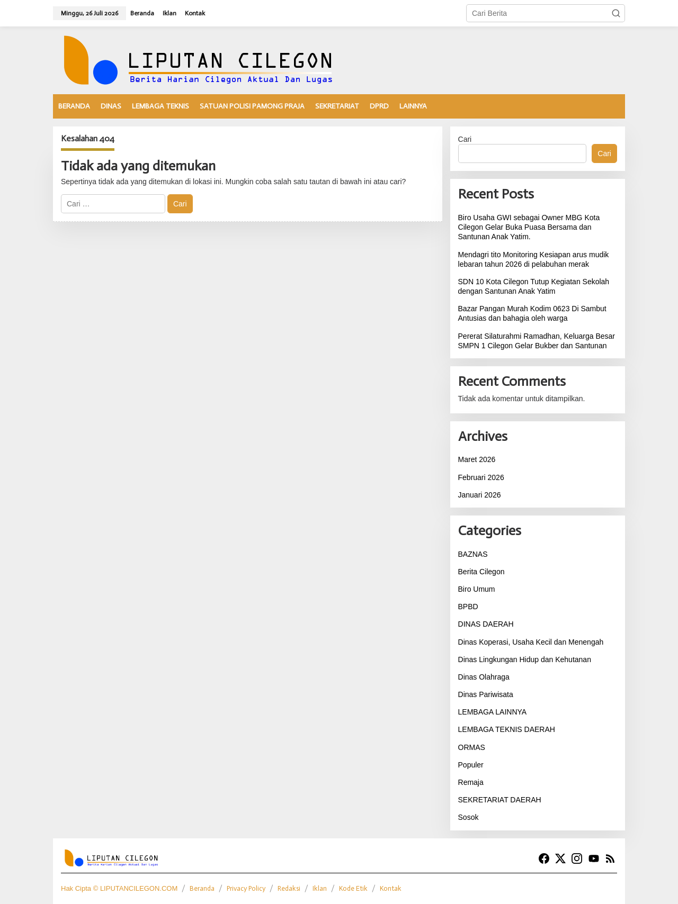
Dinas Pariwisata (485, 694)
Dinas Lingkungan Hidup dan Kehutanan (524, 659)
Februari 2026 (481, 477)
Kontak (391, 888)
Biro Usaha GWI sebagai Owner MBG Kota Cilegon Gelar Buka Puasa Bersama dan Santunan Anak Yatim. (529, 227)
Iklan (320, 888)
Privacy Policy (246, 888)
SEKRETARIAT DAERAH (499, 799)
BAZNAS (473, 554)
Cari (465, 139)
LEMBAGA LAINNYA (492, 712)
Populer (471, 765)
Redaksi (289, 888)
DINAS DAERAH (486, 624)
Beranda (202, 888)
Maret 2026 (477, 459)
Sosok (468, 817)
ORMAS (471, 747)
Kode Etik (353, 888)
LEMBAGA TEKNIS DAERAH (506, 729)
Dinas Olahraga (484, 677)
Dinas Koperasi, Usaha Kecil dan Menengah (531, 642)
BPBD (468, 606)
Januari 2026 (479, 495)
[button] (616, 13)
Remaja (471, 782)
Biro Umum (476, 589)
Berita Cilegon (481, 571)
